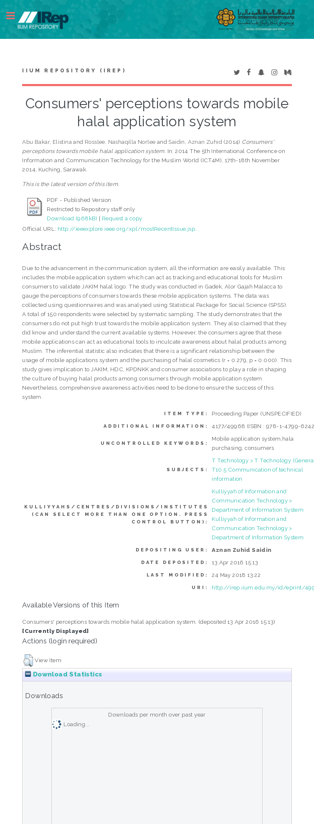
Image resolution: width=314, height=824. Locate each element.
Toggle (15, 15)
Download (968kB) (72, 218)
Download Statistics (63, 674)
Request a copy (122, 218)
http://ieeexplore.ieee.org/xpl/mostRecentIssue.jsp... (128, 228)
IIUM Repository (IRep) (74, 71)
